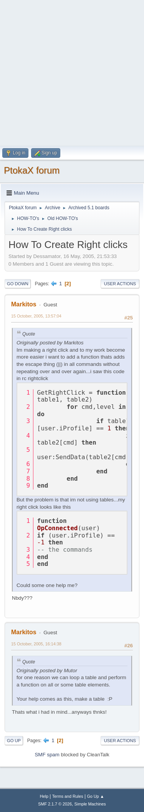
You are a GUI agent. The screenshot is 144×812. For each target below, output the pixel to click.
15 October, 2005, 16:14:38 (36, 644)
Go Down (17, 283)
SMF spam (47, 754)
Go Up (14, 740)
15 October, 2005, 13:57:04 (36, 316)
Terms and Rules (67, 796)
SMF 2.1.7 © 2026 (55, 804)
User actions (120, 283)
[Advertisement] (72, 72)
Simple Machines (90, 804)
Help (44, 796)
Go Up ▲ (95, 796)
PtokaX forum (32, 170)
